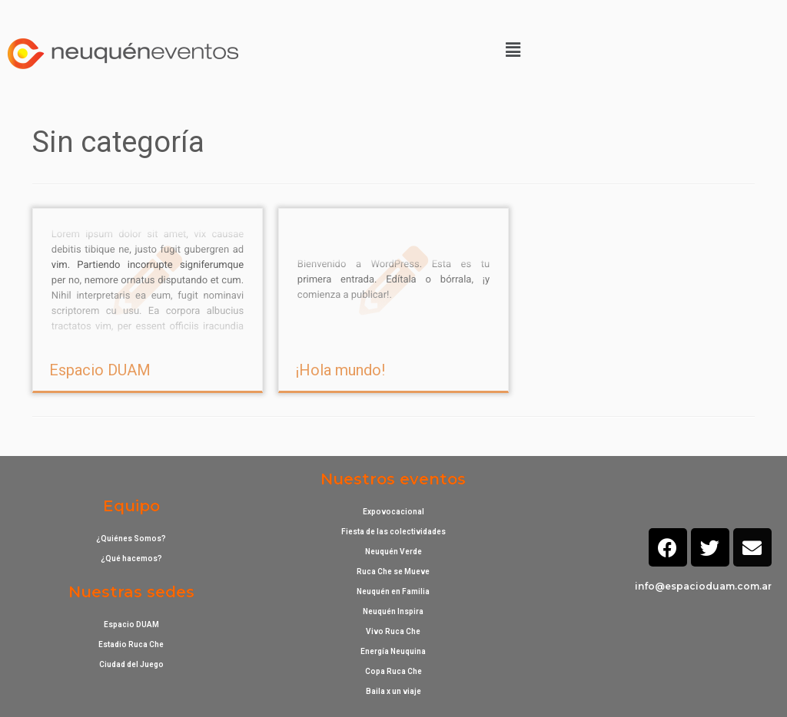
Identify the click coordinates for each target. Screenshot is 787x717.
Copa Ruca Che (393, 671)
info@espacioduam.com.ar (703, 586)
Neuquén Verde (393, 551)
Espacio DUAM (100, 370)
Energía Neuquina (393, 651)
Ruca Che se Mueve (393, 571)
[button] (513, 49)
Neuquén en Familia (393, 591)
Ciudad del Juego (131, 664)
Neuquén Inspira (393, 611)
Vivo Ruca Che (393, 631)
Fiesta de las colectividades (393, 531)
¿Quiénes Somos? (131, 538)
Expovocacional (393, 511)
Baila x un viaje (393, 691)
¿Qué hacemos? (131, 558)
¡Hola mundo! (340, 370)
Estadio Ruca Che (131, 644)
